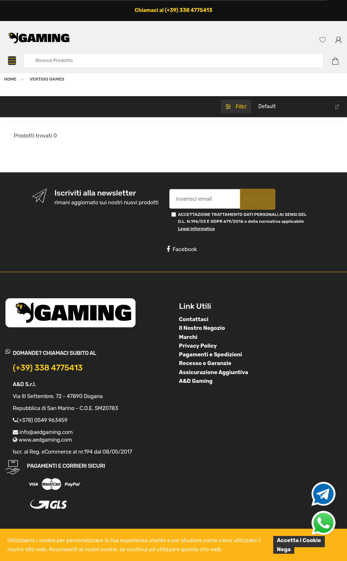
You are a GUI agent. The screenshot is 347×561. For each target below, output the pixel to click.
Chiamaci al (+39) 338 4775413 (174, 10)
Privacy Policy (198, 346)
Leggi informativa (196, 228)
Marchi (188, 337)
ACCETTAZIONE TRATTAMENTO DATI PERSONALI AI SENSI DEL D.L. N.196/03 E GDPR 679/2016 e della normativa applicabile (242, 221)
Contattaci (194, 319)
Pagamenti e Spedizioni (210, 354)
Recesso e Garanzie (205, 363)
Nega (284, 549)
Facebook (181, 249)
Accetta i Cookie (299, 540)
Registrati (258, 199)
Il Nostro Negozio (202, 328)
